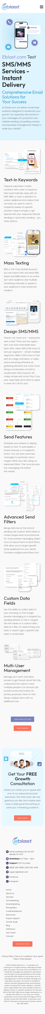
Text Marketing (12, 900)
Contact (9, 936)
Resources (10, 914)
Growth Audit (12, 922)
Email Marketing (13, 904)
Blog (8, 925)
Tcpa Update (25, 959)
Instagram (13, 881)
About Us (10, 893)
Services (9, 897)
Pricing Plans (11, 907)
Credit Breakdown (14, 911)
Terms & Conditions (23, 956)
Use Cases (11, 932)
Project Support (13, 918)
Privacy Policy (7, 956)
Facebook (13, 877)
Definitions (10, 929)
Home (8, 889)
